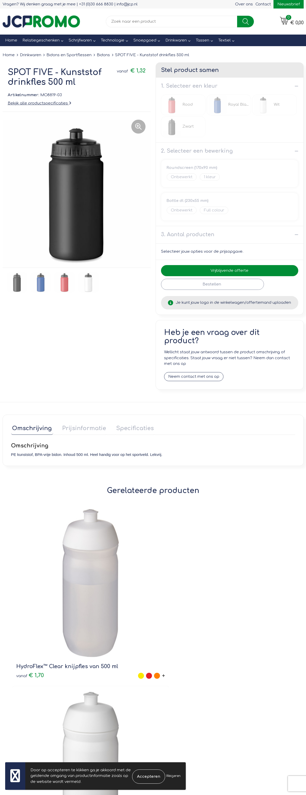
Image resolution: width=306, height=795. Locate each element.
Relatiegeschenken (41, 40)
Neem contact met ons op (193, 376)
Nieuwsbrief (288, 4)
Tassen (202, 40)
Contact (263, 4)
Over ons (244, 4)
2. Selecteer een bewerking (197, 151)
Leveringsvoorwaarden (256, 656)
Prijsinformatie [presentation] (80, 427)
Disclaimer (244, 678)
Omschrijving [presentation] (31, 427)
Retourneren (171, 670)
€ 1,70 (24, 596)
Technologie (112, 40)
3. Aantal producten (187, 234)
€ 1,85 (166, 596)
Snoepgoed (144, 40)
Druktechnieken (100, 678)
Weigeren (173, 776)
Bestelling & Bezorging (181, 663)
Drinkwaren (176, 40)
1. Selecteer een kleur (189, 86)
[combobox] (171, 21)
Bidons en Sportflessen (69, 55)
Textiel (224, 40)
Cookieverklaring (250, 663)
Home (11, 40)
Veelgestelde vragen (105, 670)
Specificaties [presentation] (129, 427)
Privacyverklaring (250, 670)
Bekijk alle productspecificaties (39, 103)
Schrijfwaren (80, 40)
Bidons (103, 55)
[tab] (31, 428)
